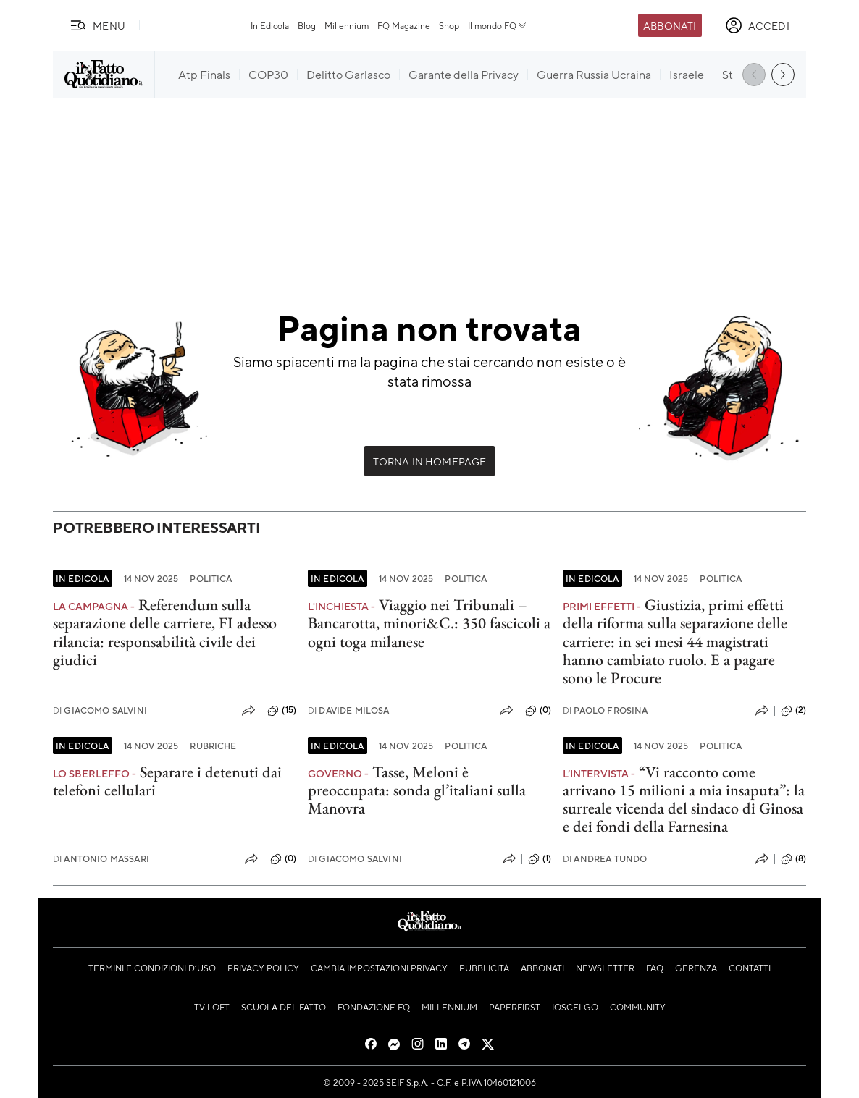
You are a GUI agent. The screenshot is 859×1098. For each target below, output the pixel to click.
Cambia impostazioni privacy (379, 968)
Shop (449, 25)
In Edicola (270, 25)
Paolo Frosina (605, 710)
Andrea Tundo (605, 858)
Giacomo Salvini (100, 710)
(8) (793, 859)
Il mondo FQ (498, 25)
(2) (793, 711)
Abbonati (669, 25)
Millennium (346, 25)
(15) (281, 711)
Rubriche (213, 745)
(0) (538, 711)
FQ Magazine (403, 25)
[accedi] (757, 25)
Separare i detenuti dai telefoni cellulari (167, 781)
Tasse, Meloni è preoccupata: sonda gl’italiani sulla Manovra (417, 790)
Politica (211, 578)
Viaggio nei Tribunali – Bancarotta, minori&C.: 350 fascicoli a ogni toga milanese (429, 623)
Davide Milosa (349, 710)
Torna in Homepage (430, 461)
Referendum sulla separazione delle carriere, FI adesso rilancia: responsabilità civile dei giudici (165, 632)
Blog (307, 25)
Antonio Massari (101, 858)
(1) (539, 859)
